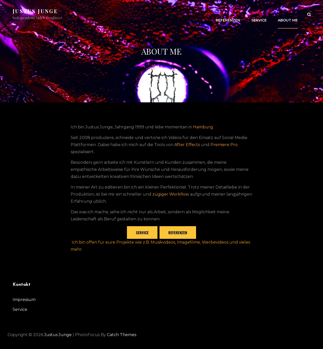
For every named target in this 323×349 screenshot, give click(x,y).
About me (288, 14)
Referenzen (228, 14)
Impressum (24, 299)
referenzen (177, 232)
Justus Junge (35, 11)
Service (259, 14)
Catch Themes (121, 334)
